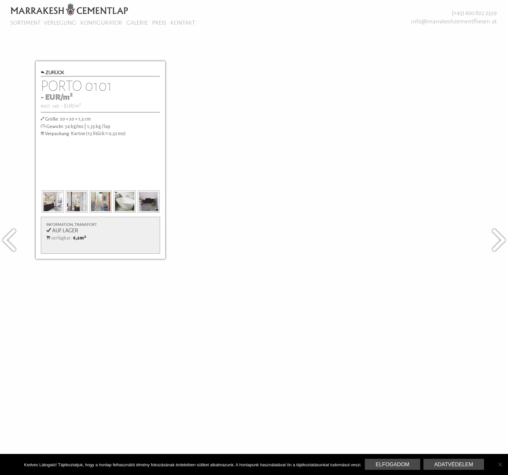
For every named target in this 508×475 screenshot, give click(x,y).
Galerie (137, 22)
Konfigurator (101, 22)
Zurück (52, 73)
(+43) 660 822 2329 (474, 13)
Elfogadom (393, 464)
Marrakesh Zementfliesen (69, 9)
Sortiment (25, 22)
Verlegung (60, 22)
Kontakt (182, 22)
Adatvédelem (453, 464)
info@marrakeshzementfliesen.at (454, 21)
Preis (159, 22)
